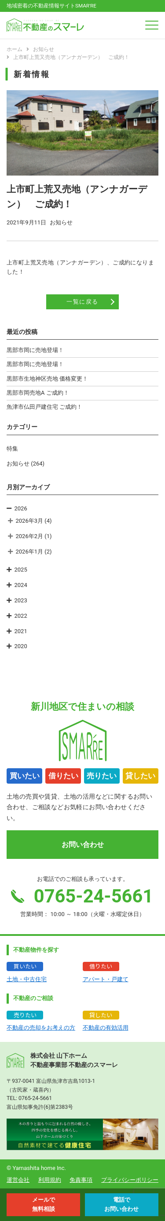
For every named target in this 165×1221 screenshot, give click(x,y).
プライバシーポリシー (129, 1180)
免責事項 (81, 1180)
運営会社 (18, 1180)
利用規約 (49, 1180)
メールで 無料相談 (43, 1204)
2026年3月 (30, 520)
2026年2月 (30, 536)
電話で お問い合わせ (121, 1204)
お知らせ (18, 463)
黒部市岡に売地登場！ (35, 350)
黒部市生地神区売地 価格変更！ (47, 378)
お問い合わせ (83, 844)
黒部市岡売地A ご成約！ (38, 392)
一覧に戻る (82, 301)
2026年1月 (30, 551)
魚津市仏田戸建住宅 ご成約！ (44, 406)
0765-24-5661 (35, 1098)
